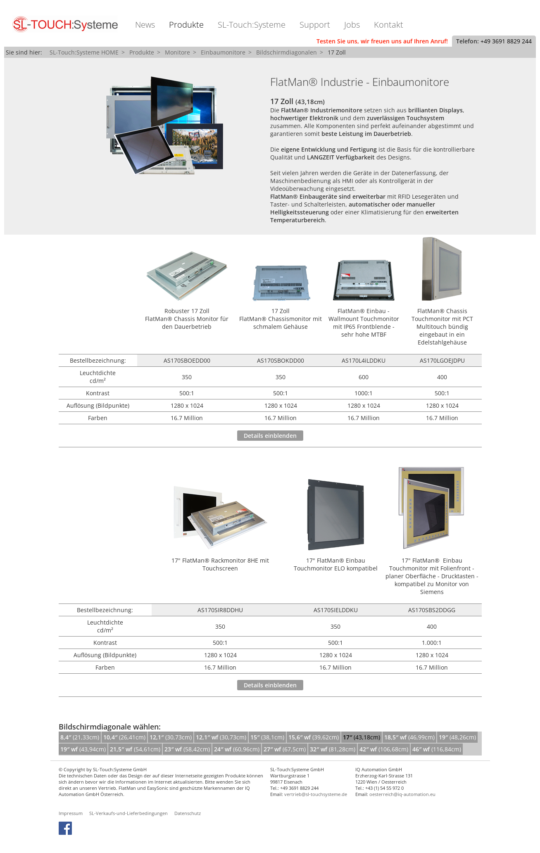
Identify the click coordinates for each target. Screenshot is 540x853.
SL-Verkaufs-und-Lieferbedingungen (128, 813)
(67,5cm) (285, 749)
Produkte (186, 24)
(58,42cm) (187, 749)
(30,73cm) (171, 737)
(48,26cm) (457, 737)
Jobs (352, 24)
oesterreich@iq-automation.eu (402, 794)
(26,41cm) (124, 737)
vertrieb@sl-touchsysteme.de (315, 794)
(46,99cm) (409, 737)
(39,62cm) (313, 737)
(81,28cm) (332, 749)
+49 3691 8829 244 (506, 41)
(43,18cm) (361, 737)
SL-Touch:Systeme (251, 24)
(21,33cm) (79, 737)
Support (315, 24)
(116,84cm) (436, 749)
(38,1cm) (267, 737)
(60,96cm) (236, 749)
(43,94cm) (83, 749)
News (145, 24)
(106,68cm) (383, 749)
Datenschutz (187, 813)
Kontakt (388, 24)
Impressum (71, 813)
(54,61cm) (135, 749)
